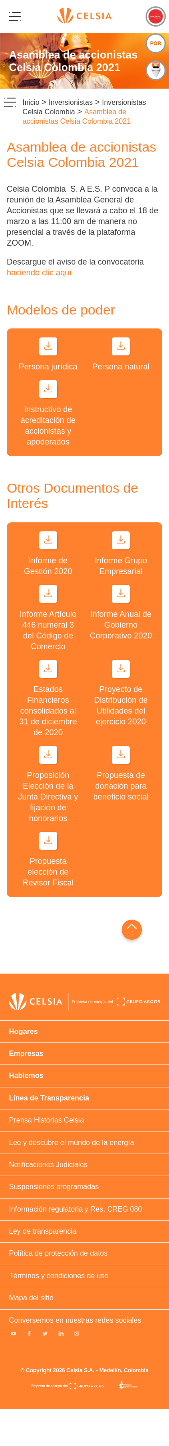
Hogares (23, 1031)
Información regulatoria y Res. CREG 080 (75, 1209)
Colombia (109, 988)
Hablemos (26, 1075)
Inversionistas (71, 102)
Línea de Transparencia (49, 1098)
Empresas (26, 1053)
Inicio (31, 102)
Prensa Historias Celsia (46, 1120)
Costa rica (140, 988)
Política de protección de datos (58, 1253)
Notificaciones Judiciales (48, 1164)
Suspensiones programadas (54, 1186)
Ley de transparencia (42, 1231)
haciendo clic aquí (39, 272)
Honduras (124, 988)
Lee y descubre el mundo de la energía (71, 1142)
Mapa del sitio (31, 1298)
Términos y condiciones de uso (59, 1276)
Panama (155, 988)
